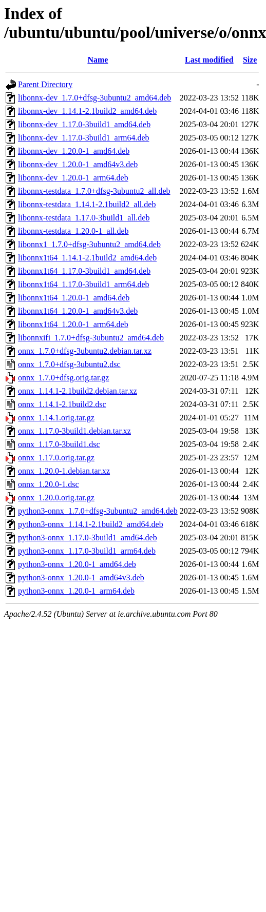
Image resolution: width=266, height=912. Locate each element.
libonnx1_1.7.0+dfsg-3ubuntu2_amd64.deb (89, 244)
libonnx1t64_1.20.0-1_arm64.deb (73, 324)
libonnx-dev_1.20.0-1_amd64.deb (73, 151)
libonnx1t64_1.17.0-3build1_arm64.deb (83, 284)
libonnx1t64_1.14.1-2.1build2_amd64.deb (87, 257)
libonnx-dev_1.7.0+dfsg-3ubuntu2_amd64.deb (94, 97)
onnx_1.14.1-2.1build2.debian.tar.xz (77, 391)
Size (250, 59)
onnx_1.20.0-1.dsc (48, 484)
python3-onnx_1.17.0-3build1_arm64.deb (87, 550)
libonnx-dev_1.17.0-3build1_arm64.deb (83, 137)
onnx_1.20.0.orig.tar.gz (56, 497)
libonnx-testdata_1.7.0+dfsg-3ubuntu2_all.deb (94, 191)
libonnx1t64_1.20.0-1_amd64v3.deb (78, 311)
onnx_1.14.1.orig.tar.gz (56, 417)
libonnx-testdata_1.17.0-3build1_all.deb (83, 217)
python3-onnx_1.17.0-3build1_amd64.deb (87, 537)
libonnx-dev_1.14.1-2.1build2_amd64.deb (87, 111)
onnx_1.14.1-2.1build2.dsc (62, 404)
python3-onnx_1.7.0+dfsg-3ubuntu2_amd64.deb (98, 510)
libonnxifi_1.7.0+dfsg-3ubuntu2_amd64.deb (91, 337)
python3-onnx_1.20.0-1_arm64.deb (76, 590)
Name (97, 59)
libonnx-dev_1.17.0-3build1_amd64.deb (84, 124)
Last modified (209, 59)
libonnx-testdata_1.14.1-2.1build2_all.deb (87, 204)
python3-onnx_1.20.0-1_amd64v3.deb (81, 577)
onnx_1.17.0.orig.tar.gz (56, 457)
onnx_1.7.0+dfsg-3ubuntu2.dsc (69, 364)
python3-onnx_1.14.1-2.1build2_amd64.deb (90, 524)
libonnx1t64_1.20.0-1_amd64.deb (73, 297)
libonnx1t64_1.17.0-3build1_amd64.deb (84, 271)
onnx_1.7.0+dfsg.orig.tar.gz (63, 377)
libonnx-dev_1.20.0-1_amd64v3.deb (78, 164)
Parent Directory (45, 84)
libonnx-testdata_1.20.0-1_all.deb (73, 231)
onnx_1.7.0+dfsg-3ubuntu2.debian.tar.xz (84, 351)
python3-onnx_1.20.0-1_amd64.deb (77, 564)
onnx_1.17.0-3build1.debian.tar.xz (74, 431)
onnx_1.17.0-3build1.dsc (59, 444)
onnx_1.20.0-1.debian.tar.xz (64, 471)
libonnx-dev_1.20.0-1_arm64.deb (73, 177)
